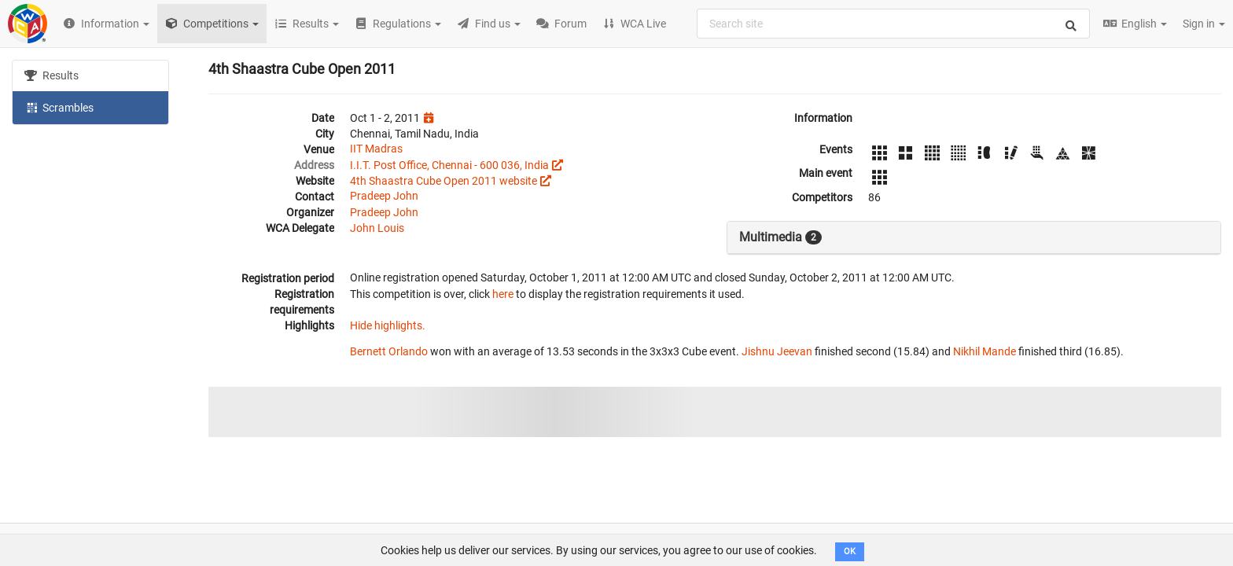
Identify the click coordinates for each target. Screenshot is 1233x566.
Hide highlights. (387, 325)
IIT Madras (376, 148)
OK (850, 551)
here (502, 294)
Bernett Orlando (389, 351)
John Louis (377, 228)
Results (51, 75)
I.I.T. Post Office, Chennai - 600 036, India (449, 165)
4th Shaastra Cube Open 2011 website (443, 181)
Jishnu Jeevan (777, 351)
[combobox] (893, 24)
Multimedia (780, 237)
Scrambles (59, 107)
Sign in (1204, 23)
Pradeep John (384, 195)
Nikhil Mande (984, 351)
